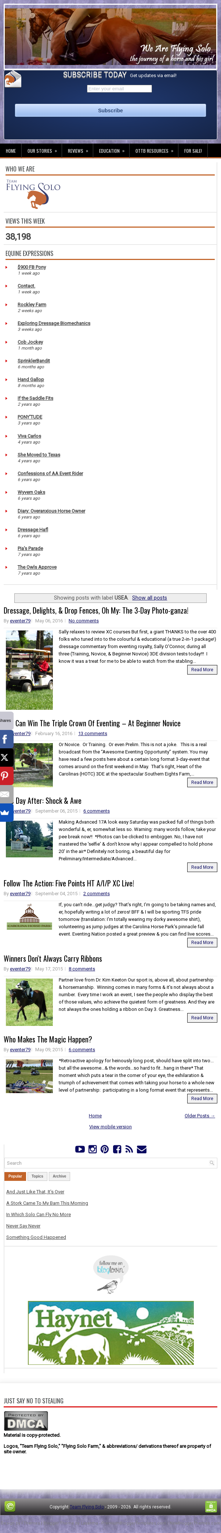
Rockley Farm (32, 304)
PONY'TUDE (30, 417)
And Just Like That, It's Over (35, 1191)
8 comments (82, 969)
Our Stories (45, 149)
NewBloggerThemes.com (195, 1523)
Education (114, 149)
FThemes (30, 1523)
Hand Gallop (31, 379)
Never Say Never (23, 1226)
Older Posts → (200, 1115)
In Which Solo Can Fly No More (38, 1214)
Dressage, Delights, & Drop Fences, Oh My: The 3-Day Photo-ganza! (96, 610)
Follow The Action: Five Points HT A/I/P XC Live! (69, 883)
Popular (15, 1176)
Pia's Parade (30, 548)
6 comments (96, 811)
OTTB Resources (156, 149)
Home (11, 151)
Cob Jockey (30, 342)
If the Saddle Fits (35, 398)
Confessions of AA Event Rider (50, 473)
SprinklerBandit (34, 361)
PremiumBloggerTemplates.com (133, 1523)
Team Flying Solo (87, 1507)
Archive (59, 1176)
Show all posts (149, 598)
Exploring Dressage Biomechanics (54, 323)
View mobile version (110, 1126)
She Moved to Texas (39, 455)
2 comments (96, 893)
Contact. (26, 286)
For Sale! (193, 151)
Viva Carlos (29, 436)
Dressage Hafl (33, 529)
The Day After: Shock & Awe (42, 800)
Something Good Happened (36, 1237)
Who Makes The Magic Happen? (48, 1039)
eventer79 (20, 620)
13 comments (92, 733)
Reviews (80, 149)
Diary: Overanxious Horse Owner (51, 511)
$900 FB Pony (32, 267)
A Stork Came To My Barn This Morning (47, 1203)
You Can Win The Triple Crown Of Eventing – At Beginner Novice (92, 723)
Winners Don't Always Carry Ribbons (53, 958)
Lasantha (89, 1523)
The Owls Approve (37, 567)
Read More (202, 669)
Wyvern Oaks (31, 492)
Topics (37, 1176)
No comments (84, 620)
